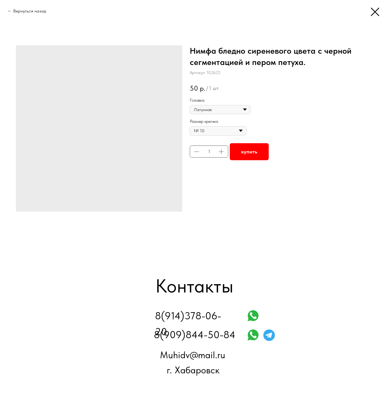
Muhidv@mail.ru (192, 355)
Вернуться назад (29, 11)
